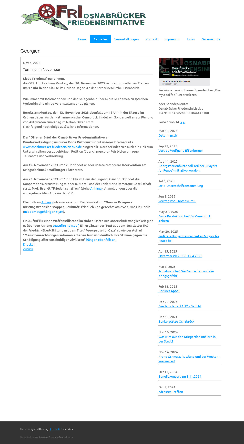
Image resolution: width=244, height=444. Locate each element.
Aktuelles (100, 39)
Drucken (29, 244)
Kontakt (152, 39)
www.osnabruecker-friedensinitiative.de (52, 147)
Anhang (96, 188)
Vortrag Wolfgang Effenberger (180, 150)
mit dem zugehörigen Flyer (43, 211)
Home (82, 39)
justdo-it (55, 429)
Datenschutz (211, 39)
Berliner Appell (169, 291)
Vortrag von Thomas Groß (177, 201)
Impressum (172, 39)
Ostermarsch (167, 135)
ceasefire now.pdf (65, 225)
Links (191, 39)
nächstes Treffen (170, 392)
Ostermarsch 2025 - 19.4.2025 (180, 256)
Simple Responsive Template (44, 437)
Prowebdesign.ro (66, 437)
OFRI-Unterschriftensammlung (180, 185)
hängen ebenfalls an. (101, 239)
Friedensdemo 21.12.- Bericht (179, 306)
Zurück (28, 249)
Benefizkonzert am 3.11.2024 (179, 376)
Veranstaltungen (126, 39)
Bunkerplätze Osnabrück (176, 321)
